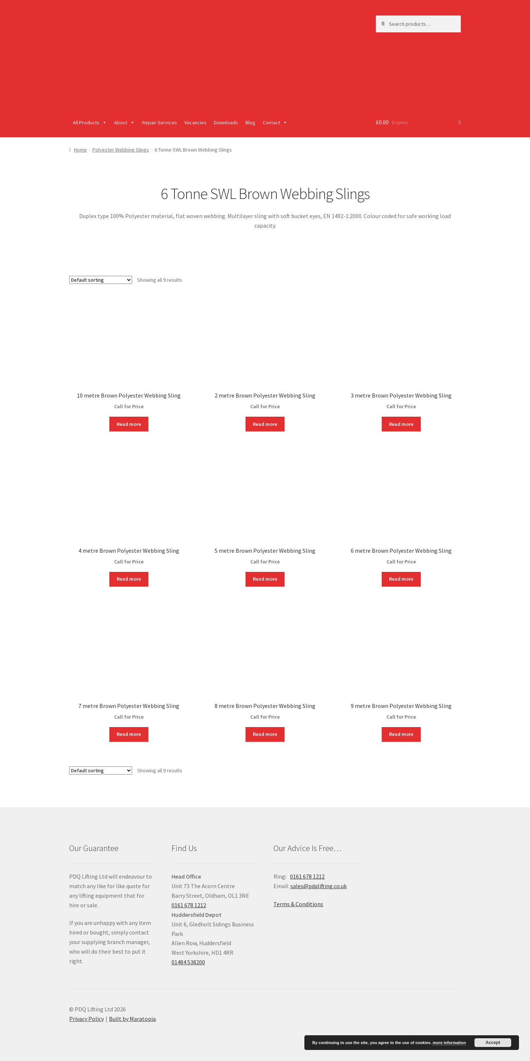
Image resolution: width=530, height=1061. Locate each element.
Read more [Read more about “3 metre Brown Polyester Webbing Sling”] (401, 424)
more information (449, 1042)
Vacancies (195, 122)
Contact (275, 122)
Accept (492, 1042)
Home (80, 149)
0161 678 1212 (189, 905)
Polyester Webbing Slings (120, 149)
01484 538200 (188, 962)
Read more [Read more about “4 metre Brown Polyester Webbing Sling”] (129, 579)
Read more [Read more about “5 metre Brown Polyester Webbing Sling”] (265, 579)
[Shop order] (100, 280)
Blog (250, 122)
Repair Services (159, 122)
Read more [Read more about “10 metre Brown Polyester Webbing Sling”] (129, 424)
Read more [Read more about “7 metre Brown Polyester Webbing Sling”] (129, 734)
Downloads (226, 122)
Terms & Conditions (298, 904)
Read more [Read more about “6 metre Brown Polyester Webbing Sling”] (401, 579)
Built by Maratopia (132, 1018)
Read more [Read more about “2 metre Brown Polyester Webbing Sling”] (265, 424)
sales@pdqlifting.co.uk (318, 886)
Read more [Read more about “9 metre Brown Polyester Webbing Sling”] (401, 734)
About (124, 122)
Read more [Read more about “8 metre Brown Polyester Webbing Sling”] (265, 734)
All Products (90, 122)
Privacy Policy (86, 1018)
